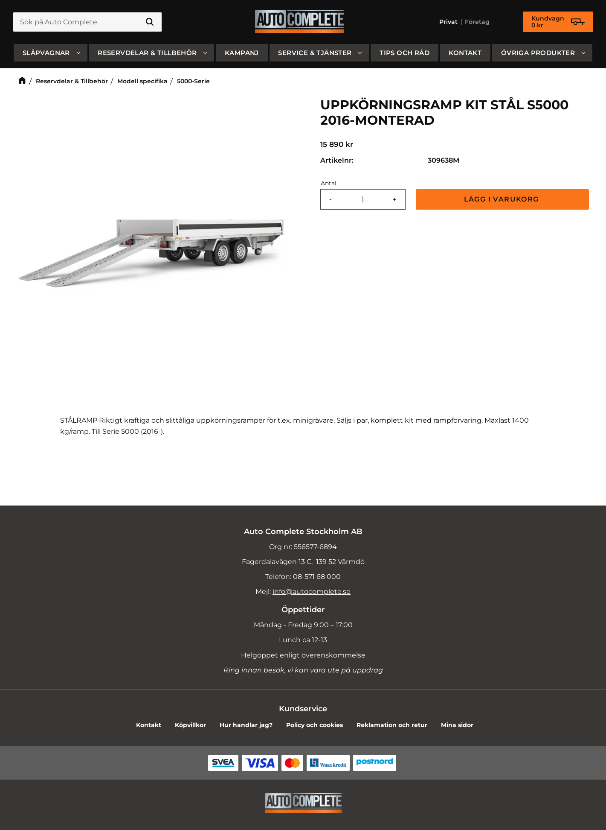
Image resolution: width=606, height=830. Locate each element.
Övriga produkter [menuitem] (538, 53)
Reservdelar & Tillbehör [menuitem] (147, 53)
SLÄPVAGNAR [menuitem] (46, 53)
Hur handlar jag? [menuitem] (246, 725)
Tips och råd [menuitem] (404, 53)
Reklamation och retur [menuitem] (392, 725)
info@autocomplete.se (312, 591)
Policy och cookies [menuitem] (314, 725)
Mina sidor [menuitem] (457, 725)
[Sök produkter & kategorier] (87, 22)
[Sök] (150, 22)
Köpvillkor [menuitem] (190, 725)
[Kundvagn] (558, 22)
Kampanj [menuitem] (242, 53)
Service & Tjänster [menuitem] (314, 53)
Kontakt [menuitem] (465, 53)
